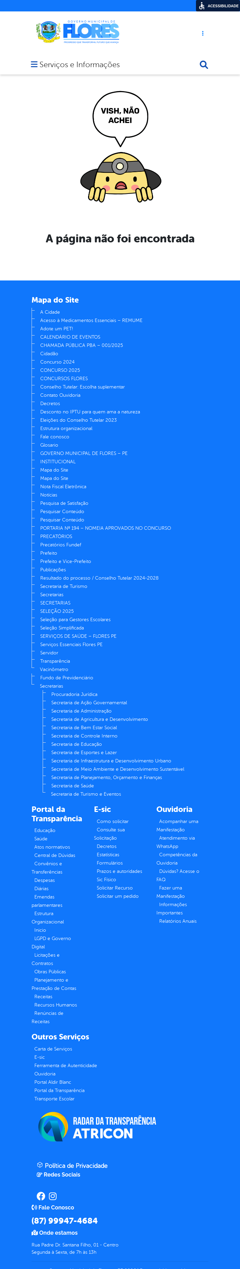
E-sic (39, 1057)
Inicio (40, 930)
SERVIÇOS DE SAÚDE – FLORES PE (78, 636)
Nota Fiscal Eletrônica (63, 486)
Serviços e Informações (80, 65)
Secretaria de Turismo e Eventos (86, 794)
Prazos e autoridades (119, 871)
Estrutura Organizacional (48, 917)
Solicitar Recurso (115, 888)
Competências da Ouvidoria (176, 859)
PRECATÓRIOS (56, 536)
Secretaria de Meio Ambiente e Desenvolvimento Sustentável (117, 769)
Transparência (55, 661)
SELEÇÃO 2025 (57, 611)
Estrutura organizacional (66, 428)
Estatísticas (108, 854)
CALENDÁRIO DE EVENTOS (70, 337)
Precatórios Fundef (60, 544)
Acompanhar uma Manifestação (177, 825)
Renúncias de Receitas (47, 1017)
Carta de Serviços (53, 1049)
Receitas (43, 996)
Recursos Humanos (55, 1005)
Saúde (41, 838)
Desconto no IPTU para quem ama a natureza (90, 411)
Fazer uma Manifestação (170, 892)
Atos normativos (52, 847)
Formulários (110, 863)
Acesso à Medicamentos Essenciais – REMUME (91, 320)
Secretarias (51, 594)
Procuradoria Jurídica (74, 694)
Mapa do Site (54, 470)
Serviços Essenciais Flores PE (71, 644)
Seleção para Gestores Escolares (75, 619)
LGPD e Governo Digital (51, 942)
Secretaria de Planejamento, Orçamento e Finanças (106, 777)
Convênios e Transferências (47, 868)
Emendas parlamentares (47, 901)
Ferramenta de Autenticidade (65, 1065)
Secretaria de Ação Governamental (89, 702)
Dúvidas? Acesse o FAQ (177, 875)
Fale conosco (54, 436)
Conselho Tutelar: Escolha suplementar (82, 387)
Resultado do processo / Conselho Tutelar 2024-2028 (99, 578)
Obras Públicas (50, 971)
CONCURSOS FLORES (64, 378)
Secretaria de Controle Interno (84, 736)
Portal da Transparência (59, 1090)
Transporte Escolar (54, 1098)
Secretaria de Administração (81, 711)
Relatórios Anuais (178, 921)
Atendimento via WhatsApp (175, 842)
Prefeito (48, 553)
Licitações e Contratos (46, 959)
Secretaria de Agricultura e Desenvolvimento (99, 719)
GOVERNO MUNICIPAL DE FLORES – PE (84, 453)
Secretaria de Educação (76, 744)
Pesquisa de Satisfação (64, 503)
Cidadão (49, 353)
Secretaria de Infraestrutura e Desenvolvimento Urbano (111, 760)
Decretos (50, 403)
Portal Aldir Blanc (52, 1082)
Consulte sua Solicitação (109, 834)
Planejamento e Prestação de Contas (54, 984)
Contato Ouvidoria (60, 395)
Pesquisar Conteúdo (62, 511)
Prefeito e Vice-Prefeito (65, 561)
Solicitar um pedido (118, 896)
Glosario (49, 445)
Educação (44, 830)
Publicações (53, 569)
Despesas (44, 880)
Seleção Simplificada (62, 628)
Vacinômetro (54, 669)
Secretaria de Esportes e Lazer (84, 752)
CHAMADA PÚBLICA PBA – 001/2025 (81, 345)
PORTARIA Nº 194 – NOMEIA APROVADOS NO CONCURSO (105, 528)
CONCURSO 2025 (60, 370)
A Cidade (50, 312)
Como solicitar (113, 821)
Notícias (48, 495)
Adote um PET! (56, 328)
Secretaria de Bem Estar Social (84, 727)
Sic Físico (106, 879)
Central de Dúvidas (54, 855)
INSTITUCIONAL (58, 461)
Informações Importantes (171, 908)
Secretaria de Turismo (63, 586)
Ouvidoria (44, 1073)
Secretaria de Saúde (72, 785)
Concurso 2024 (57, 362)
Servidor (49, 652)
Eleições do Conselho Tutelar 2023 (78, 420)
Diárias (41, 888)
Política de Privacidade (72, 1165)
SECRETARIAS (55, 603)
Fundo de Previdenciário (66, 677)
